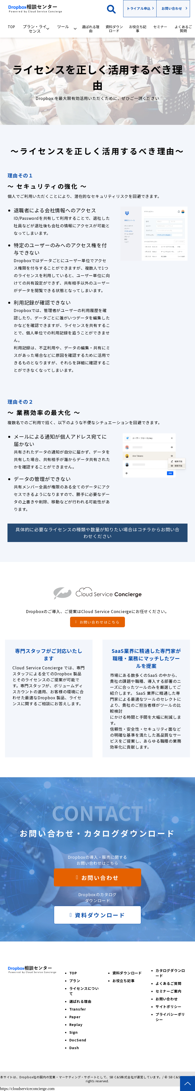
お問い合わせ (172, 8)
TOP (11, 26)
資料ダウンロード (114, 28)
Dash (74, 1047)
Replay (76, 1024)
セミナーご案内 (169, 991)
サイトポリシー (169, 1006)
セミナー (160, 26)
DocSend (78, 1039)
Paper (75, 1016)
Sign (73, 1032)
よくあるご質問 (183, 28)
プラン (74, 980)
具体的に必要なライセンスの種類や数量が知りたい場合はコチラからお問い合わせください (97, 532)
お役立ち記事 (137, 28)
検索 (115, 8)
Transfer (77, 1009)
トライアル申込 (139, 8)
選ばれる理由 (90, 28)
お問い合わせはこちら (100, 622)
